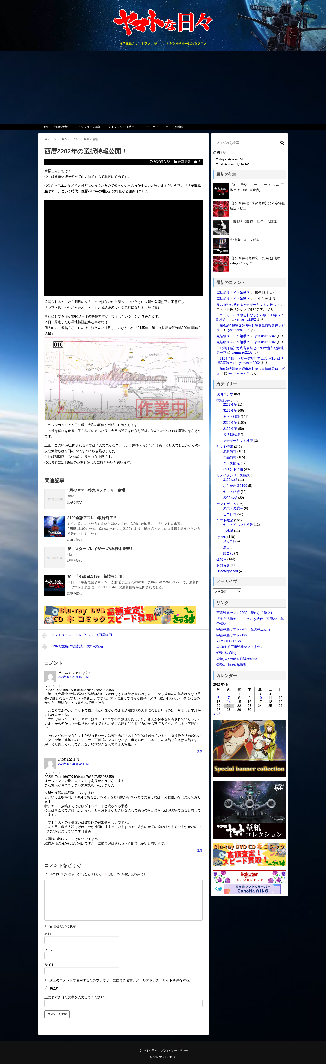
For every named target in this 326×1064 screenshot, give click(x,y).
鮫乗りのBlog (226, 653)
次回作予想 (60, 127)
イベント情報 (233, 469)
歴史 (226, 547)
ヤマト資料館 (174, 127)
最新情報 (184, 162)
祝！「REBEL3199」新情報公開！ (96, 576)
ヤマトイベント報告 (238, 524)
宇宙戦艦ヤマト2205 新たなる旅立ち (245, 613)
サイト (49, 964)
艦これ (228, 553)
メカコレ (229, 541)
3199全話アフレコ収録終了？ (92, 518)
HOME (45, 127)
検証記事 (223, 400)
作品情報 (229, 457)
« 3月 (217, 714)
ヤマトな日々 (167, 1056)
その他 (221, 537)
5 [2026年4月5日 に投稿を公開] (281, 694)
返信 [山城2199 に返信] (200, 850)
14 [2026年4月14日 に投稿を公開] (229, 702)
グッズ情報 (231, 463)
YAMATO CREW (228, 641)
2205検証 (230, 404)
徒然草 (221, 559)
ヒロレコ (229, 514)
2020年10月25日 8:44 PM (73, 763)
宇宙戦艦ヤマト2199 (231, 635)
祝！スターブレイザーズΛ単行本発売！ (100, 549)
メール (49, 949)
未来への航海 (233, 508)
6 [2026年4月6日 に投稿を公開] (218, 698)
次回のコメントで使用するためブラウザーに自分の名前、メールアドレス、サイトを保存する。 (121, 980)
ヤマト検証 (231, 416)
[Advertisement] (163, 87)
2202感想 (230, 498)
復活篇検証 (231, 434)
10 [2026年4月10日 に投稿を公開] (260, 698)
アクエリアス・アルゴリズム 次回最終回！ (78, 635)
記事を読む (74, 502)
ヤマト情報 (224, 447)
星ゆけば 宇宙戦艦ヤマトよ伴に (240, 647)
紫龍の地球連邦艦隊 (231, 665)
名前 (47, 934)
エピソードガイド (150, 127)
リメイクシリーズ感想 (119, 127)
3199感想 (230, 479)
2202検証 (230, 422)
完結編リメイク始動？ (246, 240)
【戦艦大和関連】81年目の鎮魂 (253, 221)
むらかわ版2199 (235, 486)
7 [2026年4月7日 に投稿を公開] (229, 698)
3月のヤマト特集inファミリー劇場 (96, 490)
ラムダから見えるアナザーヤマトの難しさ (248, 304)
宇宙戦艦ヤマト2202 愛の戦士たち (243, 629)
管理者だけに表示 (60, 926)
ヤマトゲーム (226, 504)
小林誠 (228, 531)
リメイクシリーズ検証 (86, 127)
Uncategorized (227, 571)
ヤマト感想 (231, 492)
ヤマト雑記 (224, 520)
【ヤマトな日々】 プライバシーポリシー (163, 1050)
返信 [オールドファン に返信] (200, 751)
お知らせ (223, 565)
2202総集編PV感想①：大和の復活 (72, 646)
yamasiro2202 (245, 319)
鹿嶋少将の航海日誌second (236, 659)
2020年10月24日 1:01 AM (73, 676)
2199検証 (230, 428)
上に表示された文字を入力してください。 (76, 997)
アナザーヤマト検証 (238, 441)
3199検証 (230, 410)
